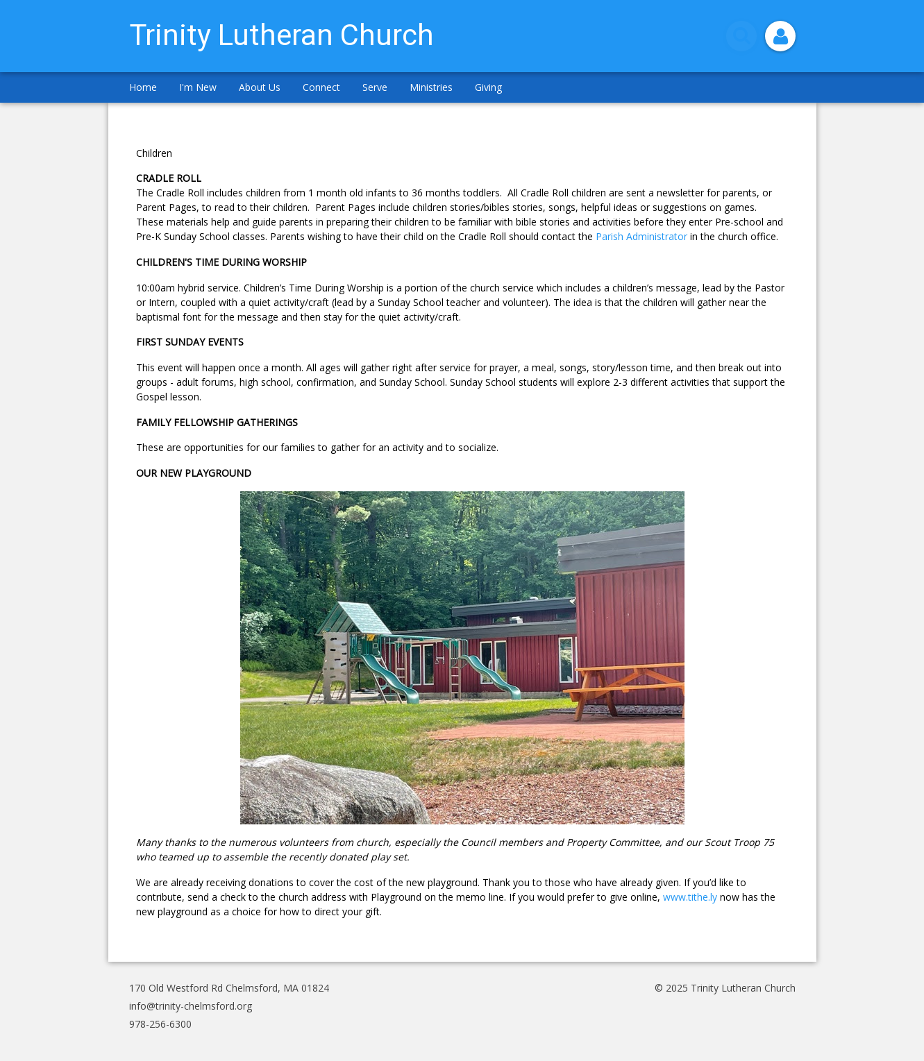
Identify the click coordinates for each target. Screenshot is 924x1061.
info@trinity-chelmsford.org (190, 1005)
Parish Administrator (641, 236)
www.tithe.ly (690, 896)
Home (143, 87)
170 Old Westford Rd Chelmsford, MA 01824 (229, 987)
